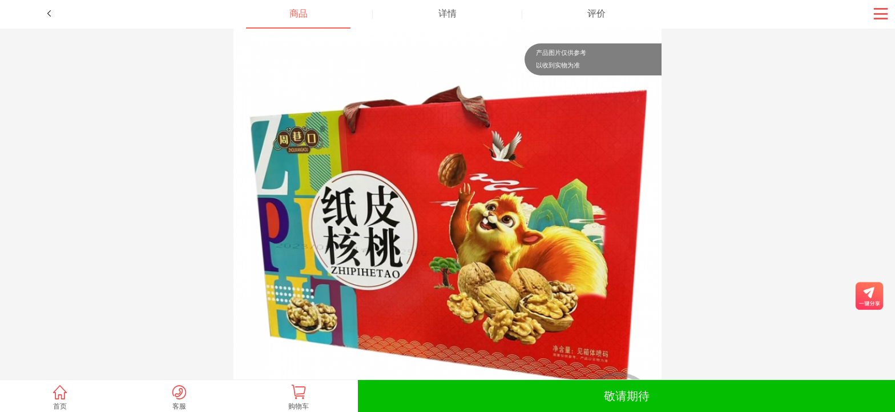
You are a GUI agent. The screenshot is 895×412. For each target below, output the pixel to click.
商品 (298, 13)
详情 (447, 13)
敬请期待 (627, 396)
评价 (596, 13)
